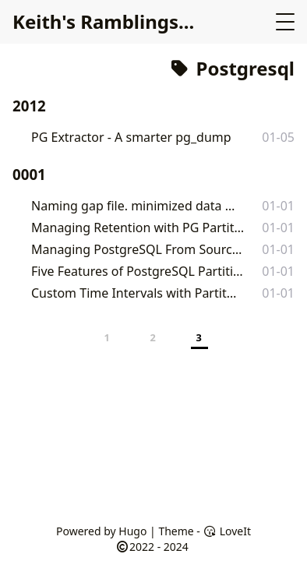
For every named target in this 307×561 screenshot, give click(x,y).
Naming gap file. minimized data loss (133, 205)
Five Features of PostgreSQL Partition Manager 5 (139, 271)
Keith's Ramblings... (103, 21)
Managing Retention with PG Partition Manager (138, 227)
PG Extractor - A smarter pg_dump (131, 137)
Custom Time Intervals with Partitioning (135, 293)
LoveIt (227, 531)
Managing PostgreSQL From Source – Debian (137, 249)
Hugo (132, 531)
